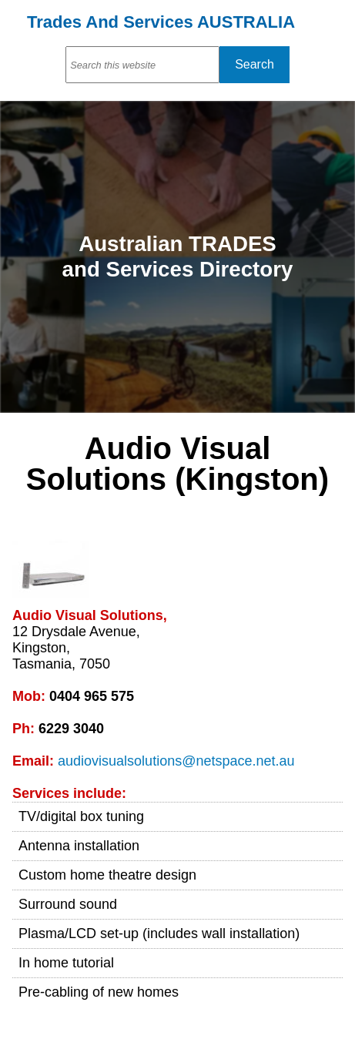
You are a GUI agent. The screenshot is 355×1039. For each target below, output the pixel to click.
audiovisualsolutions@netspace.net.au (176, 761)
